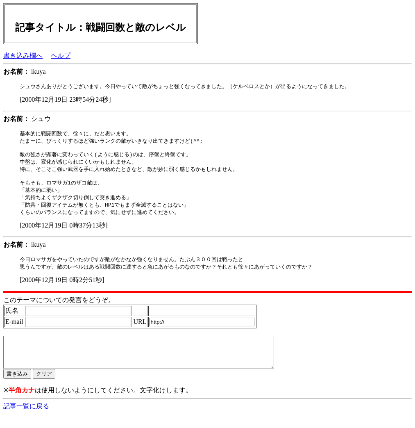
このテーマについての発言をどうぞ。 (59, 307)
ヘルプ (60, 55)
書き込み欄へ (23, 55)
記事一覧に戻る (26, 420)
